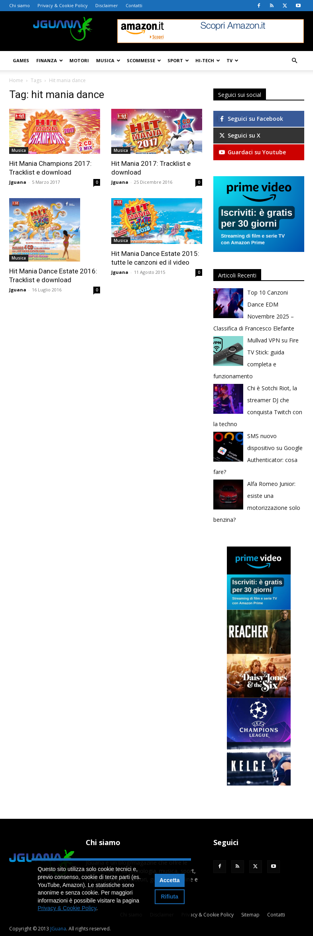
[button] (294, 61)
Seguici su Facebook (250, 118)
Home (16, 80)
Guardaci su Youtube (252, 152)
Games (21, 60)
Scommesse (144, 60)
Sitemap (250, 914)
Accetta (169, 880)
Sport (178, 60)
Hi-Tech (207, 60)
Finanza (49, 60)
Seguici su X (239, 135)
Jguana (17, 182)
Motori (79, 60)
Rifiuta (169, 896)
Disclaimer (106, 5)
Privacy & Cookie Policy (62, 5)
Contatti (134, 5)
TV (232, 60)
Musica (108, 60)
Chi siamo (19, 5)
